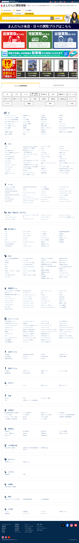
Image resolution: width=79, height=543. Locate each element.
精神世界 (43, 132)
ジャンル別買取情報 (20, 86)
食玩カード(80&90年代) (29, 329)
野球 (50, 103)
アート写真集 (26, 129)
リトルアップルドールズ (65, 191)
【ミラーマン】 (27, 162)
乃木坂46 (7, 354)
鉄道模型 (61, 239)
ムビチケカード (63, 333)
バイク (24, 244)
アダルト (7, 273)
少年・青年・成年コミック (11, 121)
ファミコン (8, 296)
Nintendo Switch (9, 309)
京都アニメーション (10, 173)
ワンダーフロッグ (63, 199)
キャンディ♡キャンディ (65, 201)
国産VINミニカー (45, 244)
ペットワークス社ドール (47, 197)
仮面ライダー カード (46, 340)
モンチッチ (44, 219)
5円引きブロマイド (64, 325)
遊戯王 (6, 331)
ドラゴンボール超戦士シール (30, 325)
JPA (6, 148)
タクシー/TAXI (26, 235)
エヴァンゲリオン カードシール (49, 331)
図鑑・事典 (44, 125)
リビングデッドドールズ (65, 193)
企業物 (28, 103)
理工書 (43, 129)
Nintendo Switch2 (27, 290)
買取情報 (17, 526)
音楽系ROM (44, 435)
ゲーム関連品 (62, 307)
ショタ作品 (44, 419)
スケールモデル (27, 231)
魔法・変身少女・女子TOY (35, 94)
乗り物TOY (44, 94)
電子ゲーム (62, 301)
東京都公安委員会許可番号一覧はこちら (9, 539)
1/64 (6, 239)
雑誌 (60, 121)
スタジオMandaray (29, 530)
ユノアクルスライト (64, 187)
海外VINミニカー (45, 246)
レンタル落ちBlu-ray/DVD (65, 266)
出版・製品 (39, 524)
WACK (43, 354)
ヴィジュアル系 (63, 371)
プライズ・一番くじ (46, 146)
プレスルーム (40, 526)
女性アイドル (7, 99)
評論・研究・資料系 (10, 447)
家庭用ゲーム (62, 94)
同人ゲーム (8, 435)
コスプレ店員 (28, 528)
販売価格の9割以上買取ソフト (12, 294)
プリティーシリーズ (46, 215)
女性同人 (44, 99)
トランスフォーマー (64, 150)
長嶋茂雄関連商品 (27, 499)
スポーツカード (63, 323)
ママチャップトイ (45, 201)
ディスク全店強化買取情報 (11, 258)
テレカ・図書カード (10, 433)
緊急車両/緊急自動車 (64, 231)
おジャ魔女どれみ (9, 150)
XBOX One (62, 299)
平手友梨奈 (8, 356)
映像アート (62, 268)
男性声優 (43, 276)
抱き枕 (24, 435)
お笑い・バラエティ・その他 (12, 270)
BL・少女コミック (9, 123)
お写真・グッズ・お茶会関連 (30, 400)
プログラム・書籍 (45, 398)
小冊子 (61, 119)
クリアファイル (45, 321)
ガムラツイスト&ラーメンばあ (48, 329)
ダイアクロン (8, 163)
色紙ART (25, 323)
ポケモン (43, 166)
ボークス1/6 (44, 199)
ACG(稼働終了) (9, 342)
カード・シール (71, 94)
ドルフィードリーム (28, 202)
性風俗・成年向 (9, 132)
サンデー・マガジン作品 (11, 416)
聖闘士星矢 (44, 172)
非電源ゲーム (26, 115)
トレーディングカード (28, 321)
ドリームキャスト (45, 301)
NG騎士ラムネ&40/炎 (64, 170)
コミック (7, 129)
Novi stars (7, 197)
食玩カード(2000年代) (28, 331)
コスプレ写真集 (63, 431)
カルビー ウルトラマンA (65, 331)
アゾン (24, 190)
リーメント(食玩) (63, 195)
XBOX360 (61, 297)
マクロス (61, 148)
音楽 (24, 134)
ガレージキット (45, 154)
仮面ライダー (62, 152)
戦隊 (60, 156)
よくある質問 (28, 10)
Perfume (43, 358)
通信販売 (17, 530)
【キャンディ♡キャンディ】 (30, 154)
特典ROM (43, 433)
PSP (42, 292)
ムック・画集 (26, 121)
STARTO (7, 371)
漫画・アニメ (44, 385)
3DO (60, 292)
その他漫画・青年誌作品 (11, 419)
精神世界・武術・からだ (47, 278)
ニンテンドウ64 (9, 300)
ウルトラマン (62, 154)
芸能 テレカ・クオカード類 (66, 337)
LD (6, 264)
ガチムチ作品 (44, 416)
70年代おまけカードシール (11, 323)
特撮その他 (62, 160)
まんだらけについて (6, 524)
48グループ (26, 356)
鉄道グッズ (62, 235)
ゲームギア (44, 303)
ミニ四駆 (43, 233)
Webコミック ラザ (29, 526)
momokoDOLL (8, 201)
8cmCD (7, 260)
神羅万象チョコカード (28, 335)
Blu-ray (7, 398)
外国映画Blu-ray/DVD (46, 264)
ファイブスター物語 (64, 166)
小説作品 (61, 412)
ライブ (24, 273)
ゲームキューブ (9, 302)
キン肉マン (8, 154)
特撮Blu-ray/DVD (45, 272)
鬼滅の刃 (43, 168)
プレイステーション (28, 301)
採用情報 (4, 526)
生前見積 (17, 528)
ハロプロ (25, 358)
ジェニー (25, 194)
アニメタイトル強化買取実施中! (67, 414)
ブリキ (43, 158)
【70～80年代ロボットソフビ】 (31, 160)
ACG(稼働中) (8, 340)
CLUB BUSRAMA (9, 244)
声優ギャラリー (63, 511)
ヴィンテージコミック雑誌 (11, 117)
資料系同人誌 (44, 447)
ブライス (43, 193)
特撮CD (43, 274)
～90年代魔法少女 (27, 152)
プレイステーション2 (28, 303)
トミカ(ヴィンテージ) (28, 242)
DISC (53, 94)
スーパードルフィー (28, 197)
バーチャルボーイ (9, 304)
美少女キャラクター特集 (65, 335)
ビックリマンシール (46, 325)
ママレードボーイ (45, 217)
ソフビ (43, 150)
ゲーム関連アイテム (10, 158)
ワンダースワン (63, 290)
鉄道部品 (61, 242)
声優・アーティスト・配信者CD (49, 262)
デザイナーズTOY (45, 156)
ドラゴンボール (9, 167)
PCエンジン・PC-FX (46, 305)
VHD (6, 266)
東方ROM (43, 431)
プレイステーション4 (28, 307)
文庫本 (61, 115)
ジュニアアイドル (63, 273)
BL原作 (7, 262)
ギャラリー (44, 513)
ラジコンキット (45, 237)
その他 (71, 103)
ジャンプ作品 (8, 414)
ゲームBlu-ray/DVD (28, 258)
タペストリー (26, 513)
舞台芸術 (43, 117)
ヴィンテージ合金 (63, 172)
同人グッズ (44, 412)
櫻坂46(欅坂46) (8, 358)
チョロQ (25, 237)
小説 (24, 117)
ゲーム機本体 (62, 305)
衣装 (24, 474)
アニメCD (7, 277)
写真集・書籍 (62, 356)
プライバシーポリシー (42, 528)
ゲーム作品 (26, 414)
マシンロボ (8, 169)
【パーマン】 (26, 156)
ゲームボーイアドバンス (29, 294)
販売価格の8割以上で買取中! (12, 412)
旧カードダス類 (45, 323)
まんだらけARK (28, 532)
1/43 (6, 237)
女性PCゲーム (26, 462)
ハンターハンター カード (11, 325)
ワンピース (44, 170)
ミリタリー (44, 121)
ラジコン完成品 (45, 239)
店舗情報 (17, 524)
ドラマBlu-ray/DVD (28, 264)
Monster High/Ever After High (12, 194)
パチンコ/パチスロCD (28, 266)
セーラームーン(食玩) (28, 333)
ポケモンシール (9, 329)
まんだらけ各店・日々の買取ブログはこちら (39, 26)
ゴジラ (24, 158)
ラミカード (26, 342)
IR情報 (3, 532)
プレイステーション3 (28, 305)
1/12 (6, 231)
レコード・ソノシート (64, 275)
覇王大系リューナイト (28, 150)
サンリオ (7, 215)
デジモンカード (9, 333)
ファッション (26, 132)
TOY (16, 94)
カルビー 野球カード (46, 342)
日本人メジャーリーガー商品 (12, 499)
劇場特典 (7, 513)
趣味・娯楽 (44, 119)
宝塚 (35, 99)
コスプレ (7, 103)
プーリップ (44, 195)
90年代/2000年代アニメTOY (66, 168)
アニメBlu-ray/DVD (10, 275)
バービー (43, 191)
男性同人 (53, 99)
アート (6, 385)
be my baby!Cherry (9, 199)
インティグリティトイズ (29, 192)
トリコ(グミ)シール (28, 327)
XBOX (61, 294)
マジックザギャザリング (11, 337)
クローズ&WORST (9, 156)
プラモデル (44, 152)
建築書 (24, 125)
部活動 (3, 530)
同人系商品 (26, 431)
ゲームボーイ (26, 292)
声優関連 (25, 511)
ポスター (25, 99)
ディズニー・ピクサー (10, 165)
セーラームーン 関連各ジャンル (67, 217)
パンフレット (62, 123)
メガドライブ (44, 297)
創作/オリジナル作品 (46, 414)
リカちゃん (62, 189)
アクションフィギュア (28, 172)
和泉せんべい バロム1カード (66, 329)
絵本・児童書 (8, 134)
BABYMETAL (44, 356)
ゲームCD (25, 260)
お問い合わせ (40, 530)
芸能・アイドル (63, 260)
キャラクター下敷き (28, 340)
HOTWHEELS (8, 246)
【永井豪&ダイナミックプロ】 (30, 164)
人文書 (43, 115)
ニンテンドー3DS (27, 299)
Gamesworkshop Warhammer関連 (67, 127)
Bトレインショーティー (11, 242)
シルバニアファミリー (10, 217)
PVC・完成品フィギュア (29, 174)
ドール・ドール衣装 (10, 187)
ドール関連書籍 (45, 189)
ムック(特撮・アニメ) (10, 125)
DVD (24, 398)
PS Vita (43, 294)
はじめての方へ (7, 10)
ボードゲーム (62, 125)
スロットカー (26, 233)
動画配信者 (8, 373)
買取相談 (18, 10)
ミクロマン (8, 171)
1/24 (6, 235)
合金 (42, 148)
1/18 (6, 233)
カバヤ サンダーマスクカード (66, 327)
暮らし (61, 117)
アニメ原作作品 (27, 412)
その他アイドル (63, 354)
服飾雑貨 (7, 474)
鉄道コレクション (63, 237)
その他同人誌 (62, 99)
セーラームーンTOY (10, 219)
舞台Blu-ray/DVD (63, 258)
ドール (25, 94)
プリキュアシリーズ (28, 218)
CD (6, 400)
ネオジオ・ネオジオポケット (48, 307)
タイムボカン (8, 160)
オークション (18, 532)
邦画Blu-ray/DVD (63, 264)
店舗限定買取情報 (58, 85)
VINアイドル (26, 371)
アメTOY (43, 160)
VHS (6, 268)
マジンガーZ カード (46, 337)
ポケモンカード (9, 327)
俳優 (42, 373)
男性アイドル (16, 99)
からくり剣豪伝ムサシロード (12, 152)
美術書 (24, 127)
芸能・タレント (45, 123)
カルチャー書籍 (27, 123)
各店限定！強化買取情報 (65, 416)
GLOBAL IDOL (27, 373)
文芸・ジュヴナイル (46, 127)
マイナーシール (45, 327)
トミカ (24, 239)
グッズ (6, 511)
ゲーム (24, 385)
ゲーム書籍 (8, 127)
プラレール (44, 231)
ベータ (24, 268)
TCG (6, 335)
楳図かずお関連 (45, 270)
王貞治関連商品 (45, 499)
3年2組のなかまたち (10, 189)
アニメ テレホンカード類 (29, 337)
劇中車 (43, 242)
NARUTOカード (45, 335)
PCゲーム (71, 99)
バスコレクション (27, 246)
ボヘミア (27, 524)
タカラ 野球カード (63, 321)
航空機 (61, 233)
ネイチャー (44, 134)
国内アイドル (44, 371)
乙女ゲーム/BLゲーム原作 (29, 275)
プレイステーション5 (46, 290)
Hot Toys (25, 170)
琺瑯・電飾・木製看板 (10, 486)
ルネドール (62, 197)
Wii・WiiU (7, 307)
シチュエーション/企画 (28, 262)
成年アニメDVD (63, 277)
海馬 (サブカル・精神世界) (65, 132)
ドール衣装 (44, 187)
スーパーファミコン (10, 298)
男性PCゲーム (8, 462)
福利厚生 (4, 528)
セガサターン (44, 299)
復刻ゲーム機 (62, 303)
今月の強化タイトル (10, 321)
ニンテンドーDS (27, 297)
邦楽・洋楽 (62, 262)
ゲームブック (62, 129)
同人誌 (24, 416)
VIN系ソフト (62, 270)
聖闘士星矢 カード (45, 333)
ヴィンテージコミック (10, 115)
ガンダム (61, 146)
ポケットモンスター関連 (29, 270)
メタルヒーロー (63, 158)
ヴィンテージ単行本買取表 (11, 119)
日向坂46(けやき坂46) (28, 354)
